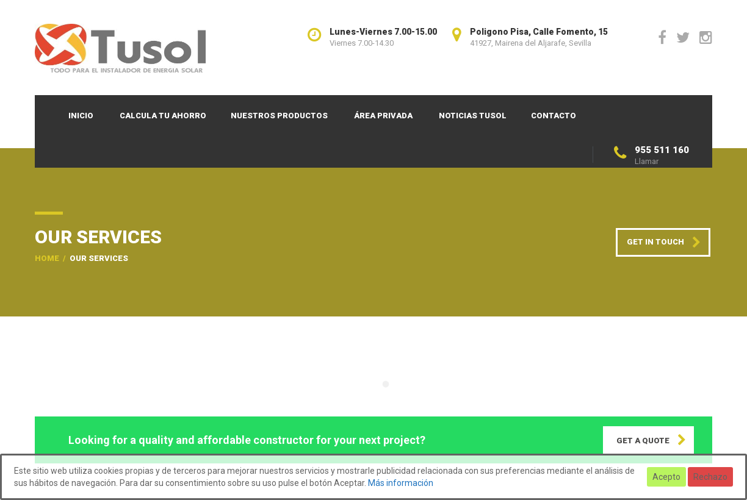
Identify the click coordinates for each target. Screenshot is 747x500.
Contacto (553, 115)
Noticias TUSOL (473, 115)
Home (47, 258)
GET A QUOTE (642, 440)
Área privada (383, 115)
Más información (400, 483)
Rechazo (710, 477)
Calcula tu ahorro (163, 115)
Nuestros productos (279, 115)
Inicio (80, 115)
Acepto (666, 477)
